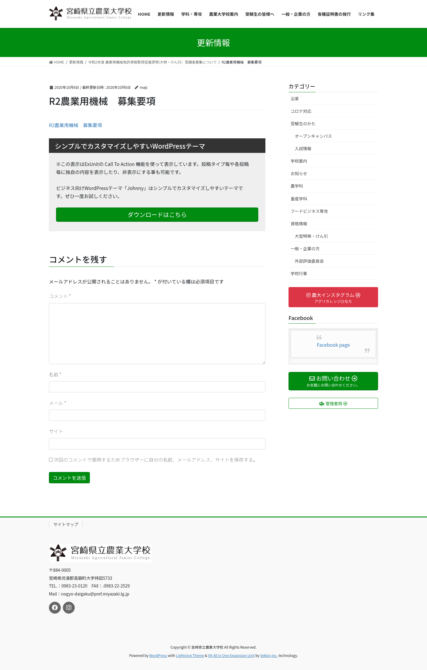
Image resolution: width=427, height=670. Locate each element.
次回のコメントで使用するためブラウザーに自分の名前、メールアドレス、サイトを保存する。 (156, 459)
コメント (60, 296)
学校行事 (299, 273)
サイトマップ (65, 524)
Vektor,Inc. (269, 655)
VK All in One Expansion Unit (231, 655)
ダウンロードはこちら (157, 214)
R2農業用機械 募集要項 (75, 125)
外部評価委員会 (309, 261)
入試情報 (303, 148)
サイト (56, 431)
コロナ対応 (301, 111)
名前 (55, 374)
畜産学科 (299, 199)
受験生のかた (303, 123)
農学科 (297, 186)
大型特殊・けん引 (311, 236)
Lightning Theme (190, 655)
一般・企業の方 (305, 248)
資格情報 (299, 223)
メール (57, 402)
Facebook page (333, 344)
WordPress (158, 655)
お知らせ (299, 173)
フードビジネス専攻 (309, 211)
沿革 (295, 99)
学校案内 (299, 161)
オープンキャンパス (313, 136)
